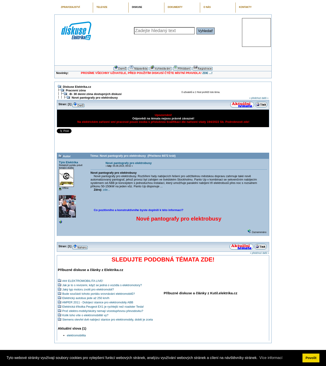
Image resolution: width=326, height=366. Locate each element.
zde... (106, 189)
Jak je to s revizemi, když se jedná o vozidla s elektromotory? (102, 285)
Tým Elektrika (68, 162)
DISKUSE (137, 7)
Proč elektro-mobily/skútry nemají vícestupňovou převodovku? (102, 311)
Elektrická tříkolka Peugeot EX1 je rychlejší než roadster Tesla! (103, 306)
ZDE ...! (207, 73)
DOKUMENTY (175, 7)
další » (265, 98)
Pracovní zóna (76, 90)
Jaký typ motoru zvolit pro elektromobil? (88, 289)
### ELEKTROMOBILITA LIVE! (82, 281)
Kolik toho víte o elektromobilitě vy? (85, 315)
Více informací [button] (270, 358)
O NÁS (207, 7)
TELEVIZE (101, 7)
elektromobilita (76, 335)
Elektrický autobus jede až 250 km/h (85, 298)
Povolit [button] (311, 358)
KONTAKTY (245, 7)
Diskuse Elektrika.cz (77, 86)
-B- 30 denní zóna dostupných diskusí (95, 94)
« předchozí (255, 98)
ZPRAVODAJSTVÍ (70, 7)
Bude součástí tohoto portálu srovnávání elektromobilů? (98, 293)
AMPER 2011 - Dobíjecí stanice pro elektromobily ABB (97, 302)
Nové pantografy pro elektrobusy (95, 97)
